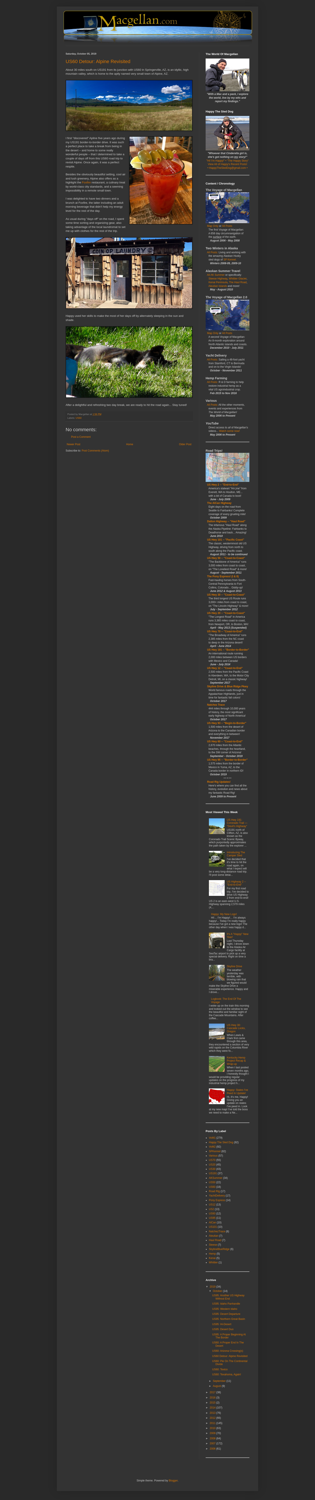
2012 (213, 1417)
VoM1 (212, 1137)
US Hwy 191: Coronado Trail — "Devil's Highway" (237, 823)
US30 (212, 1169)
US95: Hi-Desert (221, 1324)
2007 (213, 1443)
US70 (212, 1160)
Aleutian (213, 1235)
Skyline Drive (234, 966)
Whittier (213, 1262)
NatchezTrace (217, 1231)
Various (213, 1155)
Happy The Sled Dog (221, 1142)
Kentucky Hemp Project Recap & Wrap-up (236, 1061)
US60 (79, 418)
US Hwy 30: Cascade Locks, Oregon (236, 1028)
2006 (213, 1448)
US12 (212, 1204)
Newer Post (73, 444)
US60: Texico (220, 1369)
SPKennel (214, 1151)
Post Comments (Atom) (95, 450)
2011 (213, 1423)
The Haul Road (238, 282)
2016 (213, 1397)
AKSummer (215, 1177)
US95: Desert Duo (222, 1329)
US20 (212, 1164)
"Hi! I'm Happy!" (215, 160)
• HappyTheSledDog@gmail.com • (227, 167)
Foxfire (86, 182)
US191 (213, 1173)
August (217, 1386)
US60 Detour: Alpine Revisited (229, 1356)
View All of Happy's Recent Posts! (227, 164)
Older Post (185, 444)
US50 (212, 1182)
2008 (213, 1438)
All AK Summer (216, 274)
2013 (213, 1412)
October (218, 1291)
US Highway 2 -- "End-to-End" (236, 883)
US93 (212, 1213)
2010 (213, 1428)
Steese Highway (217, 278)
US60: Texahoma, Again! (226, 1374)
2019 (213, 1286)
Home (129, 444)
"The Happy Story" (238, 160)
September (219, 1381)
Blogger (173, 1480)
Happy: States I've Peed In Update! (237, 1091)
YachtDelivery (217, 1195)
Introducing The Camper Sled (236, 854)
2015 (213, 1402)
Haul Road (215, 1240)
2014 (213, 1407)
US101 (213, 1226)
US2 (211, 1209)
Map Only (212, 226)
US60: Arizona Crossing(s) (227, 1350)
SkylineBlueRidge (219, 1249)
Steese (213, 1244)
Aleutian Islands (217, 286)
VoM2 (212, 1146)
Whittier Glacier (238, 278)
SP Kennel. (229, 259)
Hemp (212, 1253)
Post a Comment (81, 436)
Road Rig (214, 1191)
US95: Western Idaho (224, 1308)
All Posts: (213, 252)
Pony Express (217, 1200)
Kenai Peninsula (218, 282)
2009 (213, 1433)
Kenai (212, 1258)
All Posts (227, 226)
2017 (213, 1392)
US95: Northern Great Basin (228, 1319)
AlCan (212, 1222)
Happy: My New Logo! (224, 914)
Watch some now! (229, 431)
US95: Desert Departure (226, 1314)
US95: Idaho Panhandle (226, 1303)
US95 (212, 1217)
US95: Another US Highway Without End (228, 1297)
